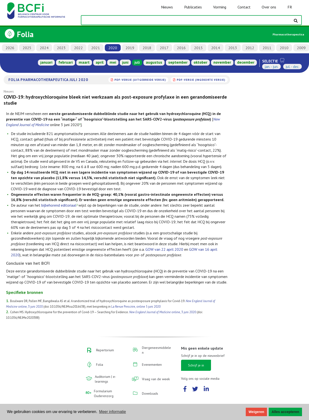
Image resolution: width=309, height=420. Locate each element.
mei (113, 62)
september (178, 62)
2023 (61, 47)
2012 (250, 47)
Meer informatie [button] (112, 412)
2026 (10, 47)
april (100, 62)
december (245, 62)
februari (65, 62)
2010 (284, 47)
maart (84, 62)
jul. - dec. (292, 66)
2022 (78, 47)
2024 (44, 47)
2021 (95, 47)
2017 (164, 47)
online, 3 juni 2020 (162, 312)
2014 (215, 47)
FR (290, 7)
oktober (200, 62)
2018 (147, 47)
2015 (198, 47)
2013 (232, 47)
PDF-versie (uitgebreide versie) (140, 79)
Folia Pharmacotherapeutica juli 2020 (48, 79)
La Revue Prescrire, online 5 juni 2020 (136, 307)
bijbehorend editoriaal (58, 205)
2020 (112, 47)
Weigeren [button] (256, 412)
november (222, 62)
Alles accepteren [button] (285, 412)
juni (125, 62)
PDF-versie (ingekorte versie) (201, 79)
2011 (267, 47)
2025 (27, 47)
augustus (154, 62)
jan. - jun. (271, 66)
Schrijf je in (196, 365)
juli (137, 62)
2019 (130, 47)
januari (46, 62)
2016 (181, 47)
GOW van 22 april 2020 (164, 249)
